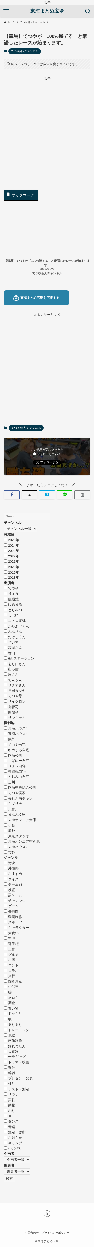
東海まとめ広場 (47, 11)
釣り (9, 1111)
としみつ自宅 (16, 777)
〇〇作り (13, 1148)
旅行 (9, 976)
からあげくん (16, 626)
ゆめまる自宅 (16, 750)
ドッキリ (13, 1014)
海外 (9, 831)
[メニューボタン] (6, 11)
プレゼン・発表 (18, 1078)
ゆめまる (13, 604)
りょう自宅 (15, 766)
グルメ (11, 955)
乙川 (9, 782)
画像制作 (13, 1041)
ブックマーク (20, 194)
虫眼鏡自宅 (15, 771)
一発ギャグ (15, 1057)
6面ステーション (19, 658)
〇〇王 (11, 987)
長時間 (11, 911)
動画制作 (13, 917)
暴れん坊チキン (18, 798)
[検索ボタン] (88, 11)
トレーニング (16, 1030)
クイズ (11, 879)
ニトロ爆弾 (15, 621)
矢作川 (11, 809)
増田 (9, 653)
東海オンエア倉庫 (20, 820)
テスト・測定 (16, 1089)
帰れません (15, 1046)
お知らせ (13, 1138)
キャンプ (13, 1143)
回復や (11, 712)
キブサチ (13, 804)
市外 (9, 852)
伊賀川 (11, 825)
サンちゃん (15, 718)
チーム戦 (13, 884)
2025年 (11, 540)
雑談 (9, 1073)
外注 (9, 1084)
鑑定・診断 (15, 1132)
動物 (9, 1105)
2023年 (11, 551)
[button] (12, 494)
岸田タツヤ (15, 691)
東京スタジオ (16, 836)
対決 (9, 863)
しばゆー (13, 615)
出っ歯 (11, 669)
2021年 (11, 561)
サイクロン (15, 701)
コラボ (11, 971)
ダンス (11, 1121)
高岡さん (13, 648)
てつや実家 (15, 793)
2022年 (11, 556)
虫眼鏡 (11, 599)
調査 (9, 1003)
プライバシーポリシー (55, 1232)
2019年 (11, 572)
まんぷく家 (15, 814)
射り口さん (15, 664)
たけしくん (15, 637)
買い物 (11, 1008)
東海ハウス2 (15, 847)
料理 (9, 938)
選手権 (11, 944)
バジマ (11, 642)
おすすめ (13, 874)
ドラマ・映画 (16, 1062)
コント (11, 965)
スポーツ (13, 922)
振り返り (13, 1025)
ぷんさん (13, 631)
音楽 (9, 1127)
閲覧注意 (13, 981)
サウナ (11, 1094)
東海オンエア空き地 (22, 841)
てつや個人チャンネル (24, 51)
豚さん (11, 674)
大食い (11, 933)
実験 (9, 1100)
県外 (9, 739)
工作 (9, 949)
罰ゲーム (13, 895)
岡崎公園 (13, 755)
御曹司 (11, 707)
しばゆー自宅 (16, 761)
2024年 (11, 545)
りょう (11, 594)
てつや (11, 588)
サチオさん (15, 685)
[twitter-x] (47, 1213)
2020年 (11, 567)
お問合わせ (32, 1232)
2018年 (11, 577)
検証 (9, 890)
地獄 (9, 1035)
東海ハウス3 (15, 734)
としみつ (13, 610)
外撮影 (11, 868)
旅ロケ (11, 998)
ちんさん (13, 680)
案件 (9, 1067)
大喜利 (11, 1052)
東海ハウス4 (15, 728)
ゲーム (11, 906)
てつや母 (13, 696)
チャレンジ (15, 901)
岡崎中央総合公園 (20, 787)
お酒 (9, 960)
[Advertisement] (47, 128)
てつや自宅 (15, 745)
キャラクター (16, 928)
